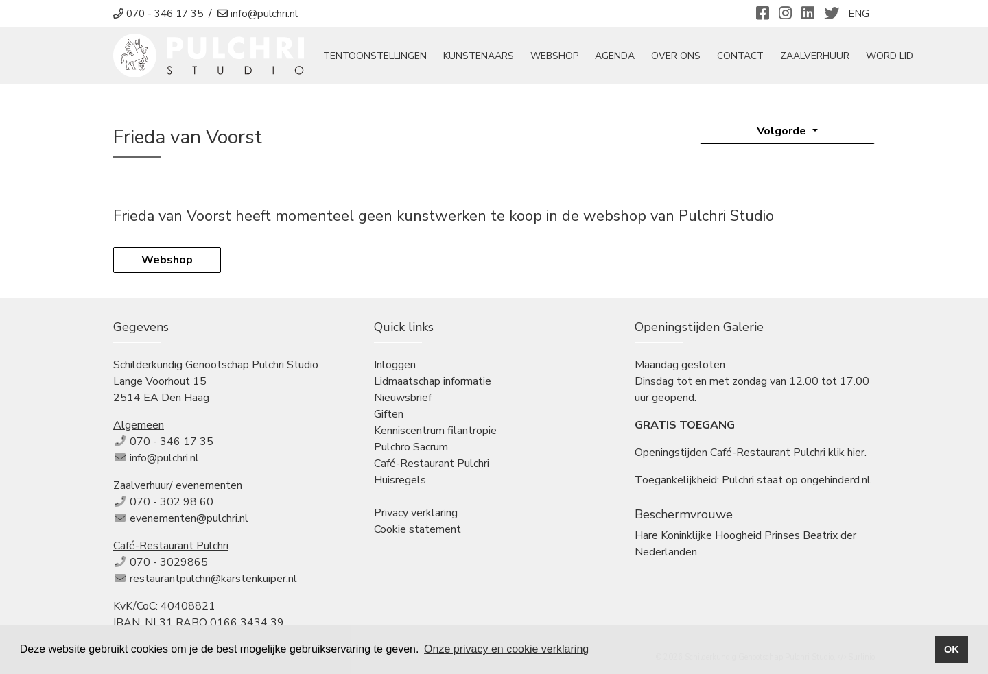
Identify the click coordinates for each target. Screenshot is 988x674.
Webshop (554, 55)
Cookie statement (417, 529)
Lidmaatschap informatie (432, 381)
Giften (388, 414)
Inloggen (395, 364)
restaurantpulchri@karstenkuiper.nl (213, 578)
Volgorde (783, 131)
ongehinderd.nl (836, 480)
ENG (858, 14)
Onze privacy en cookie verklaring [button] (506, 649)
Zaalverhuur (814, 55)
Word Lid (889, 55)
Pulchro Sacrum (411, 447)
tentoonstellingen (375, 55)
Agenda (615, 55)
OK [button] (951, 649)
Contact (740, 55)
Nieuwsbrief (403, 397)
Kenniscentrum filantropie (435, 430)
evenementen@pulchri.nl (189, 518)
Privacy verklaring (416, 512)
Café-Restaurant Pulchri (431, 463)
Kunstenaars (478, 55)
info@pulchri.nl (164, 458)
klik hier (846, 452)
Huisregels (400, 480)
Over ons (676, 55)
